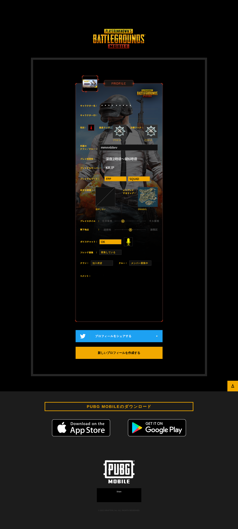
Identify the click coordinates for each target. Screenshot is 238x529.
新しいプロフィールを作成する (119, 352)
